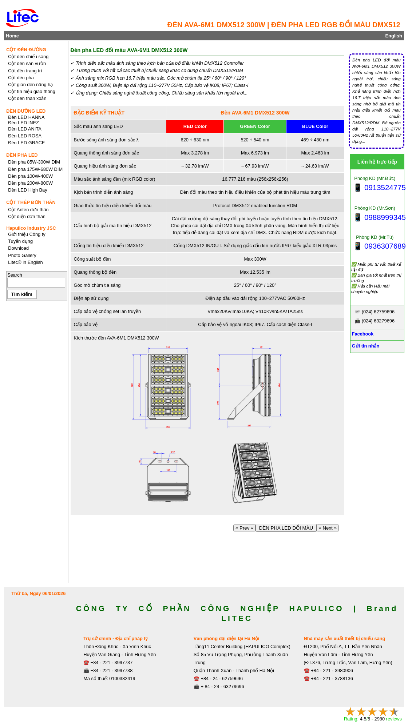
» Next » (327, 528)
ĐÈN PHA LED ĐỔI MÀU (286, 528)
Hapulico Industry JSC (31, 228)
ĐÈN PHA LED (21, 155)
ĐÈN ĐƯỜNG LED (25, 111)
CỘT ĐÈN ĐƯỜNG (26, 49)
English (393, 36)
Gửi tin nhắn (364, 346)
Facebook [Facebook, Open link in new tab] (361, 334)
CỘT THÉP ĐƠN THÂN (31, 202)
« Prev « (244, 528)
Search (14, 275)
